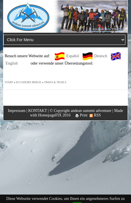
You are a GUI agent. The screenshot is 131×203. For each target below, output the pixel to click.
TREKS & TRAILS (55, 82)
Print (81, 115)
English (12, 63)
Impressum (16, 111)
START (9, 82)
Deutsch (100, 56)
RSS (95, 115)
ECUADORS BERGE (28, 82)
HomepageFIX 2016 (54, 115)
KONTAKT (37, 111)
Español (72, 56)
